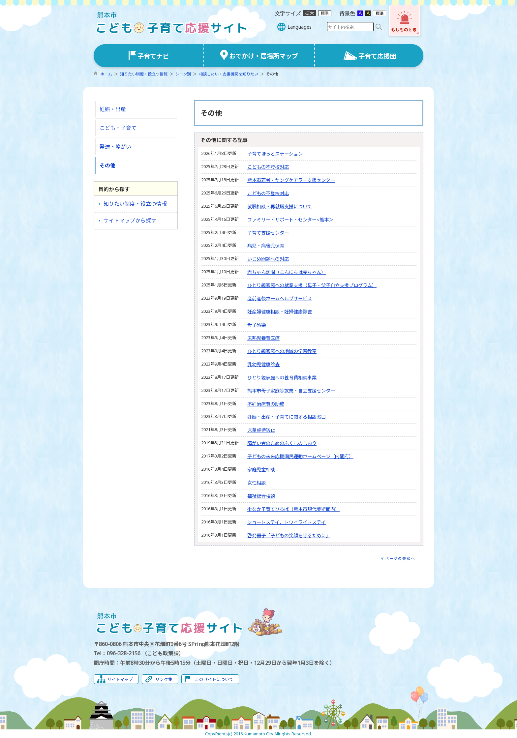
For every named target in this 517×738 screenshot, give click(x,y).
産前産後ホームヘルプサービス (279, 298)
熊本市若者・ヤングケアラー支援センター (291, 180)
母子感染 (256, 325)
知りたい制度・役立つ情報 (143, 74)
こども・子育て (118, 128)
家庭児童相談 (261, 469)
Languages (300, 27)
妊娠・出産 (113, 109)
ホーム (106, 74)
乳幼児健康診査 (263, 364)
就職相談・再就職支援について (279, 206)
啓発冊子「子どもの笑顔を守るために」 (288, 535)
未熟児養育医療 (263, 338)
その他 (107, 165)
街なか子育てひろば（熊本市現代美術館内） (293, 509)
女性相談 (256, 483)
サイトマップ (120, 679)
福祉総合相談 (261, 496)
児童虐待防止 (261, 430)
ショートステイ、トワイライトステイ (286, 522)
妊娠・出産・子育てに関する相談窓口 (286, 417)
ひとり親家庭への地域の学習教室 (282, 351)
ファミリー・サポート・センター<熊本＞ (290, 220)
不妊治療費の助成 (265, 404)
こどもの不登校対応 (268, 167)
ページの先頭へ (400, 558)
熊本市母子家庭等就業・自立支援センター (291, 391)
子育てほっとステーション (275, 154)
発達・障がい (115, 146)
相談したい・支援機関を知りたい (228, 74)
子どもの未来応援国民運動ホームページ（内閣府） (300, 456)
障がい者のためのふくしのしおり (282, 443)
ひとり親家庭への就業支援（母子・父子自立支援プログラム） (312, 285)
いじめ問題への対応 (268, 259)
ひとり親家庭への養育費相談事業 (282, 377)
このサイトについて (214, 679)
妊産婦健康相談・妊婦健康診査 (279, 312)
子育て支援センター (268, 233)
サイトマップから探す (130, 220)
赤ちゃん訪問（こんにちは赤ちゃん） (286, 272)
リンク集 (163, 679)
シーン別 (183, 74)
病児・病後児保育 (265, 246)
